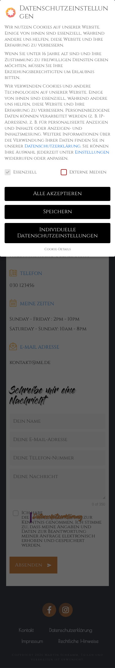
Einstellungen (92, 152)
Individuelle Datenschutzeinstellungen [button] (57, 232)
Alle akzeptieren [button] (57, 193)
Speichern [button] (57, 211)
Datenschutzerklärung (52, 146)
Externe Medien (83, 172)
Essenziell (21, 172)
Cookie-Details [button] (57, 249)
